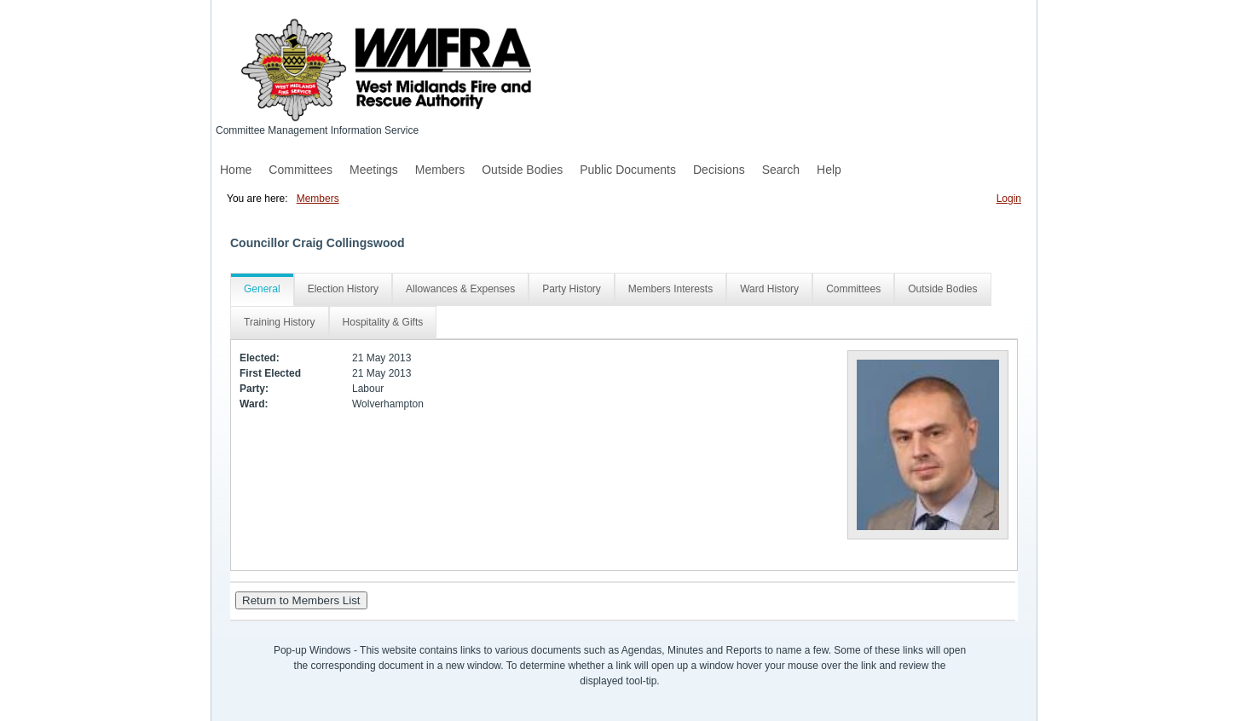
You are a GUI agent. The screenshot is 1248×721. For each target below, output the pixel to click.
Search (781, 170)
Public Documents (628, 170)
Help (829, 170)
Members (440, 170)
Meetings (374, 170)
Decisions (719, 170)
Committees (300, 170)
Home (235, 170)
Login (1009, 199)
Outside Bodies (522, 170)
